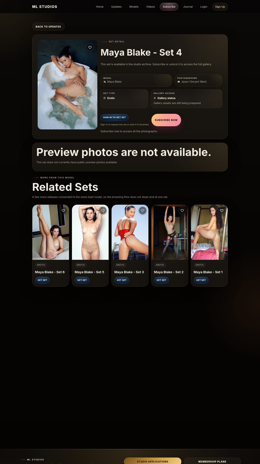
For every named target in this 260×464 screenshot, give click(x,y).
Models (134, 6)
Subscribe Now (166, 120)
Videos (150, 6)
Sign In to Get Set (114, 117)
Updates (116, 6)
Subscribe (169, 6)
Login (203, 6)
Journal (188, 6)
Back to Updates (48, 26)
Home (99, 6)
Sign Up (220, 6)
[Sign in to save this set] (90, 47)
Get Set (42, 280)
